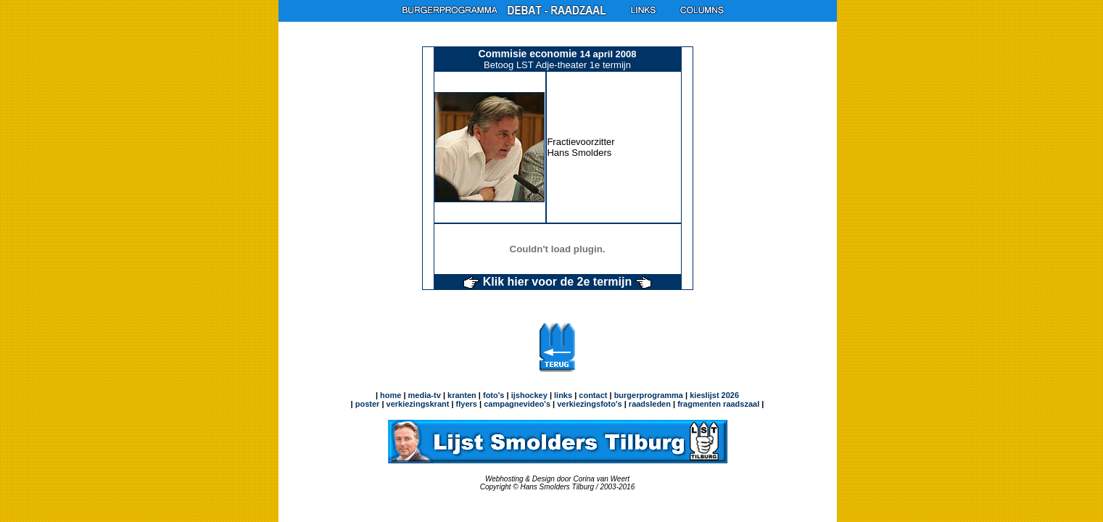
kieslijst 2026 (714, 395)
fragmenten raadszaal (718, 403)
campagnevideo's (517, 403)
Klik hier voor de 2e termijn (556, 282)
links (563, 395)
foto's (494, 395)
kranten (461, 395)
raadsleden (649, 403)
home (390, 395)
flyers (465, 403)
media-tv (424, 395)
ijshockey (529, 395)
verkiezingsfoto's (589, 403)
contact (593, 395)
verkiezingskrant (418, 403)
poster (367, 403)
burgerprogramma (647, 395)
